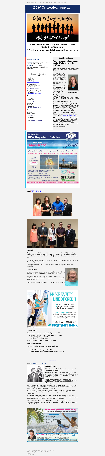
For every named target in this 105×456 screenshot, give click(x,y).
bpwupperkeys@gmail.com (69, 115)
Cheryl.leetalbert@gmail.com (34, 93)
